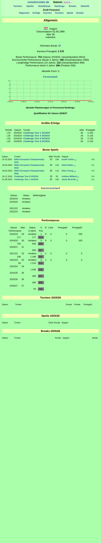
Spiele (69, 13)
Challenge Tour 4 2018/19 (36, 135)
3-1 (92, 179)
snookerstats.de (38, 2)
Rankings (59, 6)
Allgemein (24, 13)
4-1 (92, 165)
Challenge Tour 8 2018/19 (36, 138)
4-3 (92, 171)
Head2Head (44, 6)
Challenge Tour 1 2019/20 (36, 133)
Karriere (47, 13)
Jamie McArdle (70, 179)
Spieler (30, 6)
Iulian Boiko (68, 165)
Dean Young (68, 171)
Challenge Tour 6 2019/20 (36, 141)
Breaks (72, 6)
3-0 (92, 176)
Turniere (18, 6)
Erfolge (36, 13)
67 (59, 45)
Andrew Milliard (70, 176)
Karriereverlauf (50, 188)
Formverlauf (50, 76)
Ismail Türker (69, 159)
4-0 (92, 159)
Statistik (85, 6)
